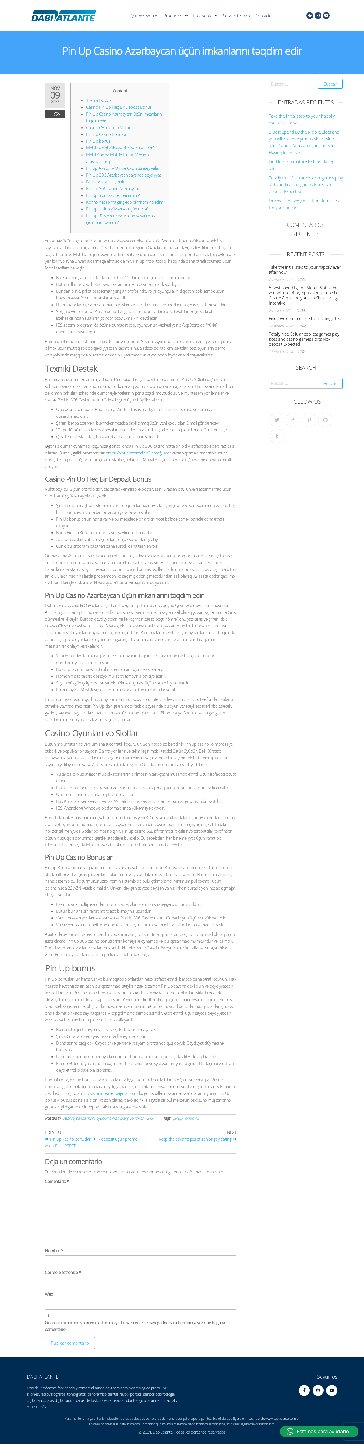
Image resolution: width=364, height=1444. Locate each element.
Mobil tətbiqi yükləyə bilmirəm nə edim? (120, 148)
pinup (177, 1118)
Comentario (57, 1181)
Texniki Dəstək (98, 100)
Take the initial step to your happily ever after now (304, 269)
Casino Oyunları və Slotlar (108, 127)
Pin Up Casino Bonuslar (107, 134)
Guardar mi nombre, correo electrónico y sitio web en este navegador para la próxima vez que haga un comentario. (135, 1326)
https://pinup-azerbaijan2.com (109, 1093)
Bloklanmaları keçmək (105, 181)
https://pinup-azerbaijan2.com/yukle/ (138, 453)
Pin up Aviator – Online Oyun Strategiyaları (123, 168)
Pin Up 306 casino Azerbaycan (113, 188)
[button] (319, 1431)
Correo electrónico (63, 1272)
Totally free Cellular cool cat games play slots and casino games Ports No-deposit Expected (306, 184)
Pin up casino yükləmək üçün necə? (117, 209)
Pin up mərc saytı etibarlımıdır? (112, 195)
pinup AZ (192, 1118)
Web (49, 1294)
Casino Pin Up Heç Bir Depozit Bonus (119, 107)
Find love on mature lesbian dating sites (305, 318)
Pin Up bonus (98, 141)
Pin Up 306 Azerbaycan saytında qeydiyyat (123, 175)
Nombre (54, 1250)
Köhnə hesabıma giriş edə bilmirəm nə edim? (125, 202)
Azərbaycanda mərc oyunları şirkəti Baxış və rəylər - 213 (108, 1118)
